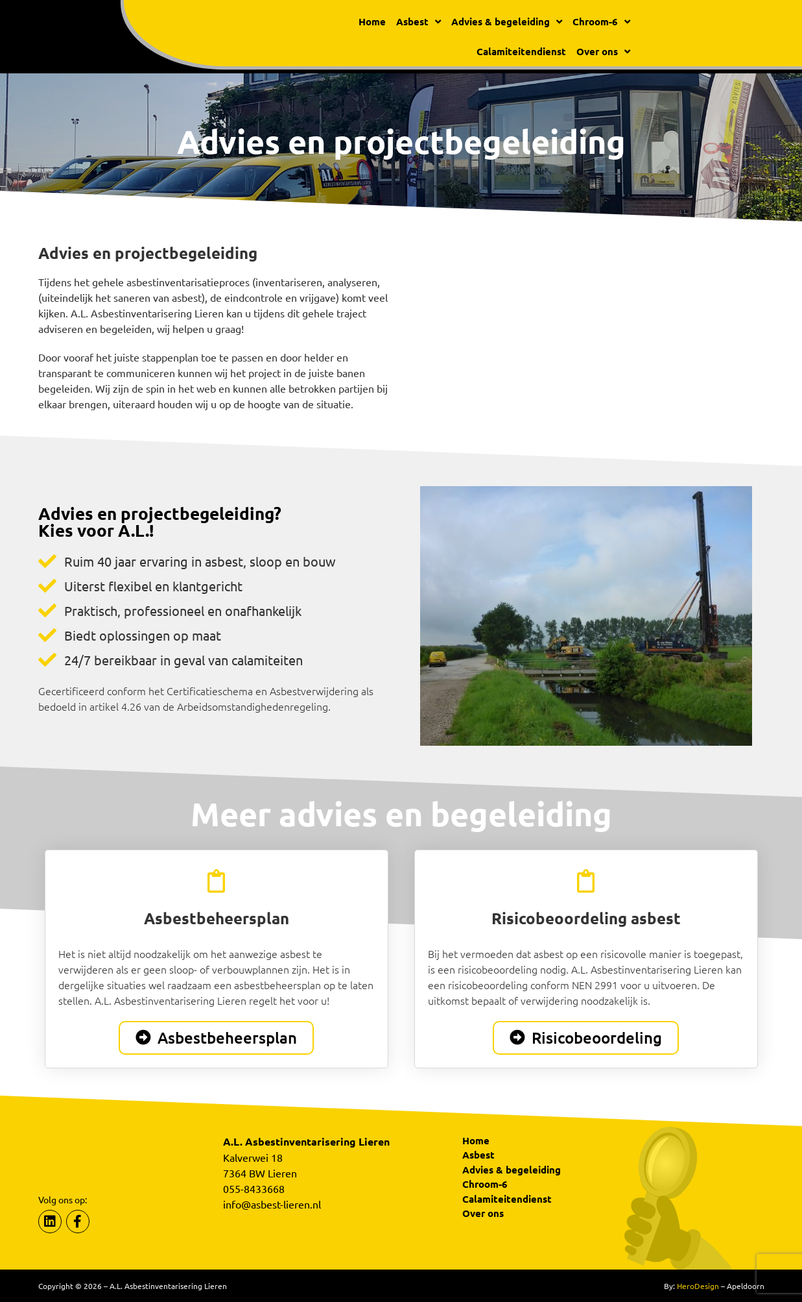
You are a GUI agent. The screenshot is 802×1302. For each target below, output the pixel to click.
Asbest (418, 21)
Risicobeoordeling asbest (586, 918)
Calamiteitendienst (521, 51)
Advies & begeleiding (506, 21)
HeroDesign (698, 1286)
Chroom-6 (601, 21)
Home (372, 21)
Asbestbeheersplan (216, 918)
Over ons (603, 51)
